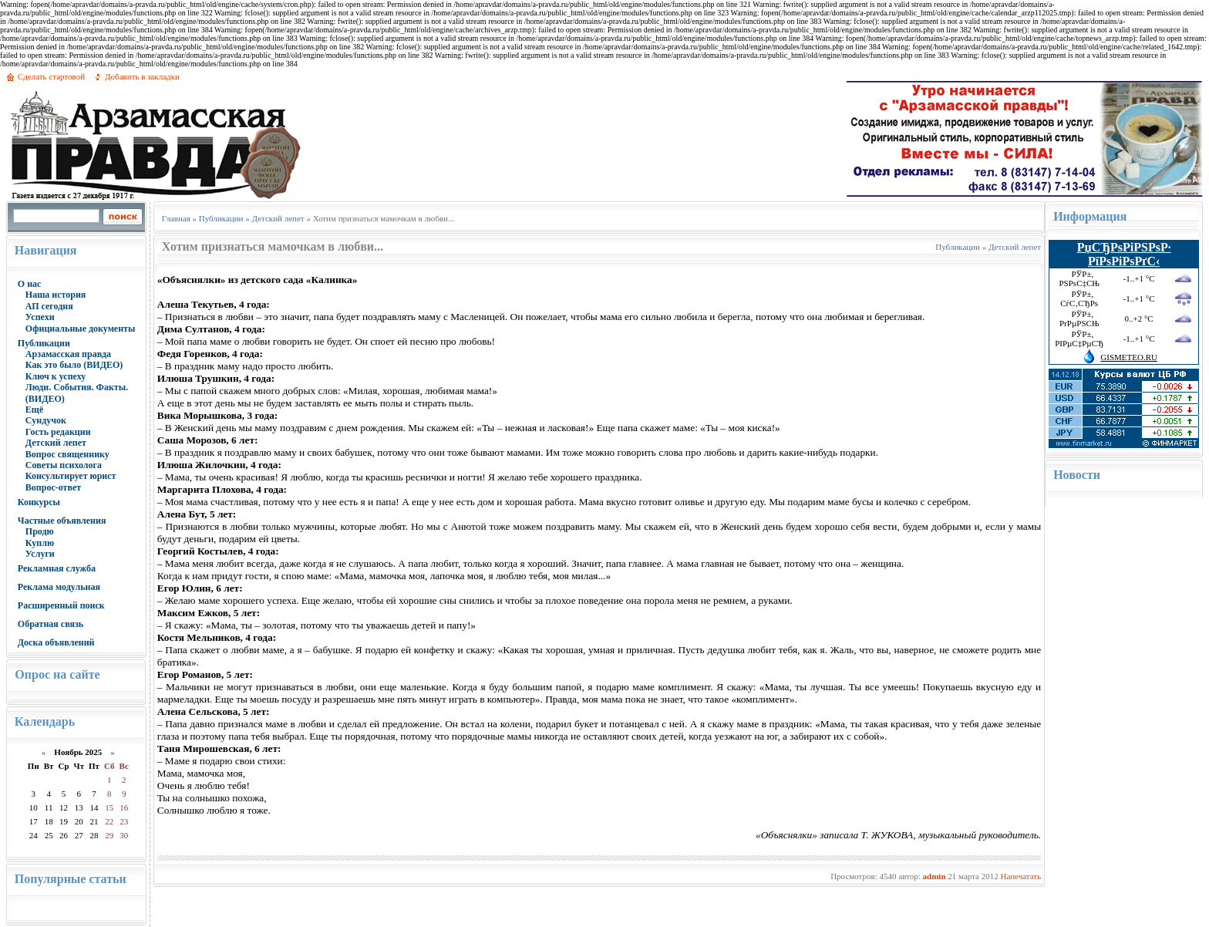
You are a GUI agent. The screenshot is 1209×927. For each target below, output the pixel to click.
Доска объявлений (56, 642)
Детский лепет (55, 442)
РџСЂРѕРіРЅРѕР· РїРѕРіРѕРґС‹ (1124, 254)
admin (934, 876)
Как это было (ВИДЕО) (74, 364)
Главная (176, 218)
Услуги (40, 553)
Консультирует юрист (70, 475)
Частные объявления (62, 520)
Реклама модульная (59, 586)
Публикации (44, 343)
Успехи (40, 317)
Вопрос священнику (67, 454)
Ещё (34, 409)
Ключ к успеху (55, 376)
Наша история (55, 294)
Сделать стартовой (51, 76)
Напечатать (1020, 876)
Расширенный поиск (61, 605)
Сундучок (45, 420)
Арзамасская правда (68, 354)
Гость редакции (58, 431)
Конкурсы (39, 502)
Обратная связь (50, 624)
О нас (30, 283)
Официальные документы (80, 328)
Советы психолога (63, 465)
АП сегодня (49, 306)
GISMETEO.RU (1128, 357)
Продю (39, 531)
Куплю (39, 543)
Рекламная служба (57, 568)
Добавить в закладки (142, 76)
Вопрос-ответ (53, 487)
